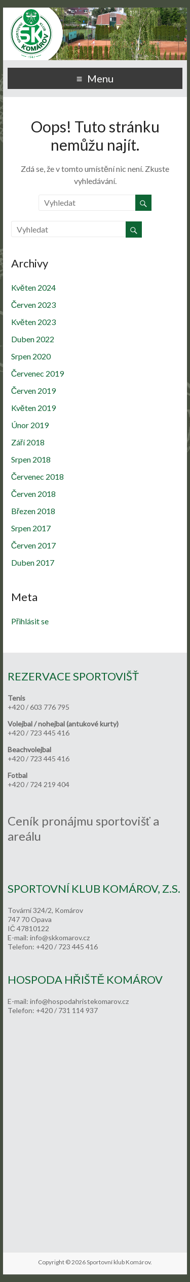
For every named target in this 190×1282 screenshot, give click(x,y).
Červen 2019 (33, 390)
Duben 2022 (32, 339)
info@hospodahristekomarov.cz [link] (79, 1001)
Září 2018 (28, 442)
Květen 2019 (33, 408)
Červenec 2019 (37, 373)
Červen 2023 (33, 304)
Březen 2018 (33, 511)
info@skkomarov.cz (60, 937)
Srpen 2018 (31, 459)
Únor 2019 (30, 425)
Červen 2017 (33, 545)
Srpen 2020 (31, 356)
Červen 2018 (33, 493)
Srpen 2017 (31, 528)
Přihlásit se (30, 621)
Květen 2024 (33, 287)
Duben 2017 (32, 562)
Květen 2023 (33, 322)
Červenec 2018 (37, 476)
